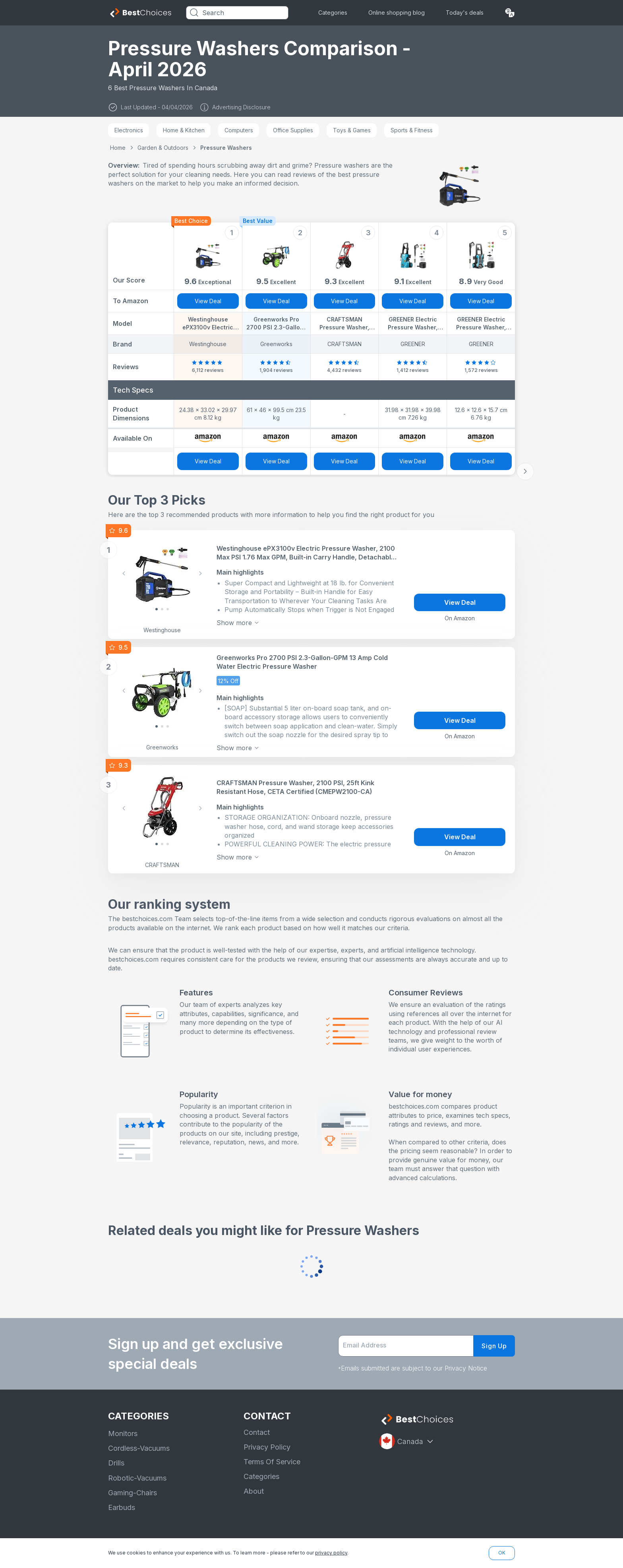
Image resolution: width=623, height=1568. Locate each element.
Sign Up (494, 1346)
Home (118, 147)
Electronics (128, 130)
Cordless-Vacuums (139, 1448)
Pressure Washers (226, 147)
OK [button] (501, 1553)
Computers (238, 130)
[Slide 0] (156, 609)
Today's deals (465, 12)
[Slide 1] (162, 609)
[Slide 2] (167, 609)
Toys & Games (352, 130)
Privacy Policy (267, 1447)
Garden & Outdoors (162, 147)
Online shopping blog (396, 12)
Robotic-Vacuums (137, 1478)
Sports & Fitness (412, 130)
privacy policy (331, 1553)
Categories (332, 12)
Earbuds (121, 1507)
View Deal (208, 301)
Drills (116, 1463)
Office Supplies (293, 130)
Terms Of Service (272, 1462)
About (254, 1491)
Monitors (122, 1433)
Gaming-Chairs (132, 1493)
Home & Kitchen (184, 130)
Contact (257, 1432)
